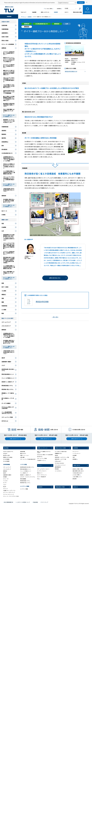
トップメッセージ (76, 453)
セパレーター (6, 479)
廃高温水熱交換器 (42, 301)
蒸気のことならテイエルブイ (9, 9)
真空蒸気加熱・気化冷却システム (27, 467)
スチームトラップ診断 (42, 458)
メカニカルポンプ (7, 469)
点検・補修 (22, 457)
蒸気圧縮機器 (23, 479)
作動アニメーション (24, 455)
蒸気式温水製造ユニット (25, 469)
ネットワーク (75, 451)
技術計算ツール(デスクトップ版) (62, 457)
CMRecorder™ (58, 461)
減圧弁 (4, 473)
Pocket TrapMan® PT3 (8, 451)
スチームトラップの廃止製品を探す (28, 459)
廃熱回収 (5, 471)
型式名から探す (6, 455)
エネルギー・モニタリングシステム (27, 477)
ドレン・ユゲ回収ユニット (25, 471)
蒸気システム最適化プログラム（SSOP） (44, 452)
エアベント (5, 488)
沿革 (74, 457)
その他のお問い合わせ (77, 473)
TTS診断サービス (40, 460)
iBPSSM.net (39, 456)
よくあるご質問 (76, 475)
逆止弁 (4, 486)
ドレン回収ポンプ (24, 473)
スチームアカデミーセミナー (43, 469)
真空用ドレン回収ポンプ (25, 475)
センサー (5, 482)
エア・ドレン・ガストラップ (9, 492)
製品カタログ (23, 453)
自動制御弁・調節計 (7, 475)
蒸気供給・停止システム (25, 482)
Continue (81, 2)
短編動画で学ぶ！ (58, 453)
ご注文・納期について (77, 476)
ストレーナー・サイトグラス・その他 (11, 496)
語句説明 (74, 478)
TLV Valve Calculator (59, 463)
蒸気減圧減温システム (25, 480)
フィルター (5, 480)
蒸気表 (56, 455)
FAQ (38, 478)
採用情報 (74, 459)
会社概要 (74, 455)
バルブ (4, 484)
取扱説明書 (22, 451)
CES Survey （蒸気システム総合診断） (45, 454)
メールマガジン (58, 471)
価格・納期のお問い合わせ (78, 471)
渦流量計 (5, 477)
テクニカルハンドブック (60, 465)
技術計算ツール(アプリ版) (60, 459)
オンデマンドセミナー (42, 471)
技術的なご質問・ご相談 (78, 469)
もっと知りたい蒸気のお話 (60, 451)
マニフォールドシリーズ (8, 494)
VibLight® (5, 453)
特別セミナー (40, 473)
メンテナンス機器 (24, 489)
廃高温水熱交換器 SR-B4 (71, 71)
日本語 (66, 8)
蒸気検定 (57, 469)
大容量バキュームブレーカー (9, 490)
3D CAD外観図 (6, 461)
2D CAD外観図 (6, 459)
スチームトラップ (7, 467)
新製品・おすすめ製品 (7, 457)
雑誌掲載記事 (58, 467)
